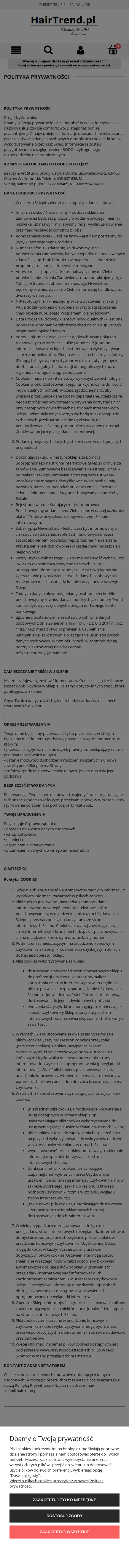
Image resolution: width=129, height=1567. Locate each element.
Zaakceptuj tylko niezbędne (64, 1500)
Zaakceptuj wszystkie (64, 1532)
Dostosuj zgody (64, 1516)
